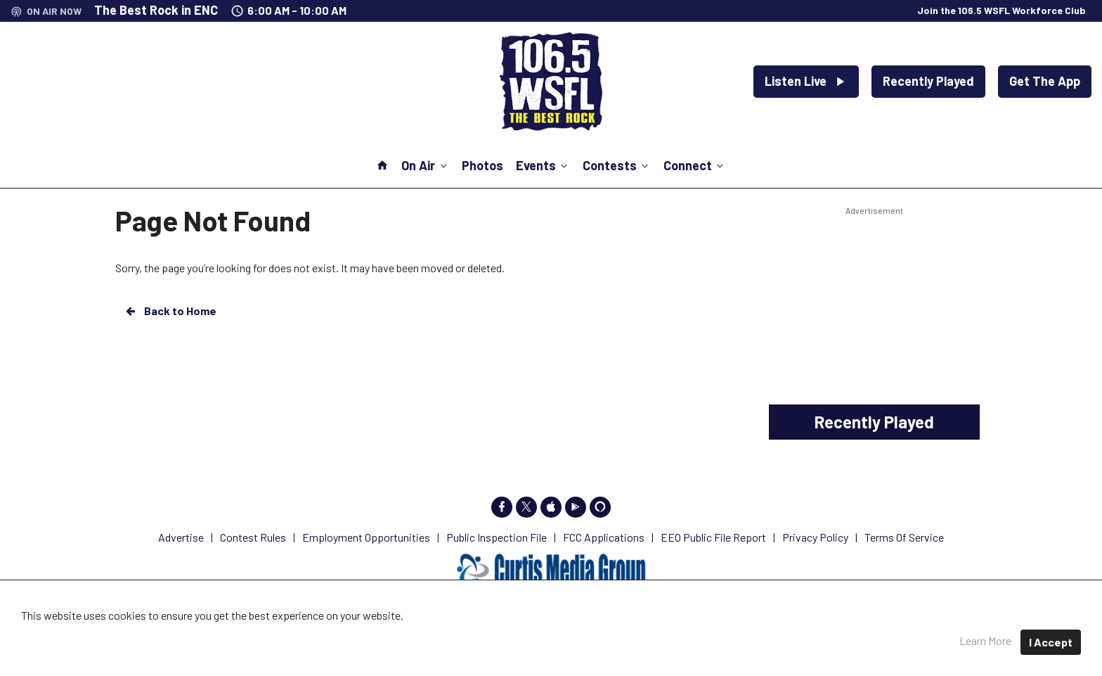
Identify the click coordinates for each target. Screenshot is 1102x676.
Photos (482, 165)
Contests (617, 165)
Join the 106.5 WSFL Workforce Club (1001, 10)
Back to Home (170, 311)
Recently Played (928, 81)
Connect (694, 165)
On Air (425, 165)
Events (543, 165)
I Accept (1050, 642)
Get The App (1044, 81)
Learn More (985, 640)
